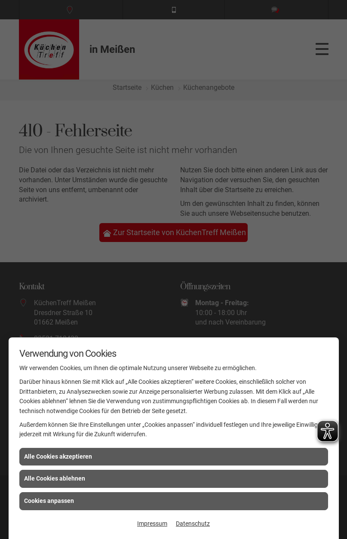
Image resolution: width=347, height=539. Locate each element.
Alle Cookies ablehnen (54, 478)
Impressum (152, 523)
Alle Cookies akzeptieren (58, 456)
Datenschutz (193, 523)
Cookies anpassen (49, 500)
